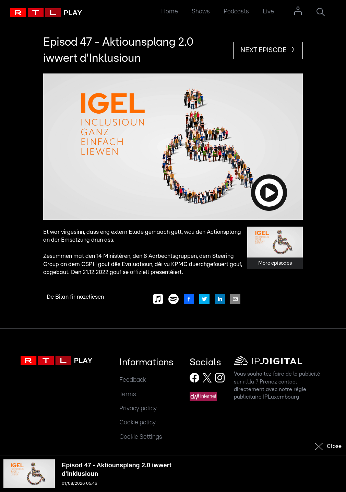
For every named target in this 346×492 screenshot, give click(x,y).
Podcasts (236, 11)
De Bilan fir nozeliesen (75, 297)
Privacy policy (138, 408)
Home (169, 11)
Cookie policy (137, 422)
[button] (173, 146)
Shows (201, 11)
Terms (127, 394)
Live (268, 11)
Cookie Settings (140, 437)
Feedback (132, 380)
